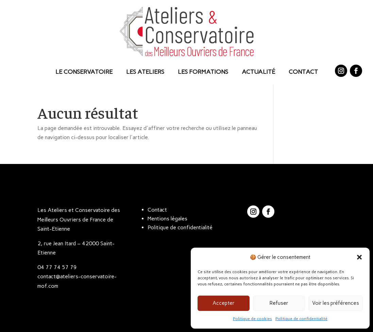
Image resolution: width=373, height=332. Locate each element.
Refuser (279, 303)
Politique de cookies (252, 318)
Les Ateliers (145, 72)
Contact (303, 72)
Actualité (258, 72)
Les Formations (203, 72)
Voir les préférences (335, 303)
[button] (359, 257)
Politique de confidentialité (301, 318)
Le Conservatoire (84, 72)
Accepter (224, 303)
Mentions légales (167, 218)
